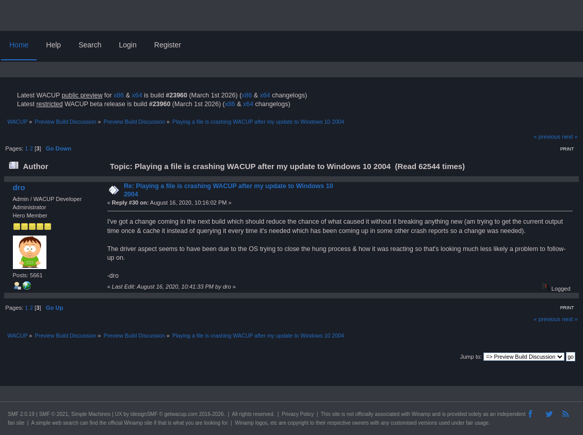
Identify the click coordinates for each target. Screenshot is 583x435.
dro (18, 187)
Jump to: (471, 357)
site (336, 414)
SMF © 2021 (53, 414)
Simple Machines (90, 414)
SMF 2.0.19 (21, 414)
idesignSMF (144, 414)
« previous (546, 136)
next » (570, 136)
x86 (119, 95)
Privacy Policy (298, 414)
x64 (137, 95)
